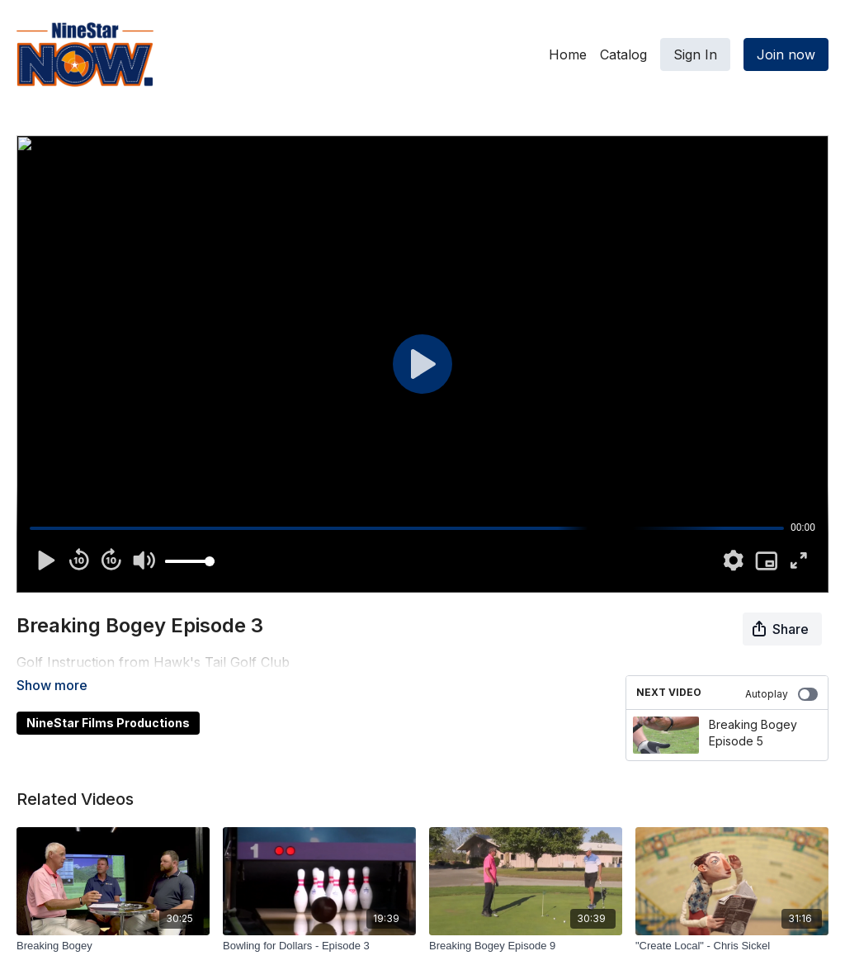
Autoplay (781, 694)
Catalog (623, 54)
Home (568, 54)
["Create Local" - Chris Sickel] (731, 946)
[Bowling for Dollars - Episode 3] (319, 946)
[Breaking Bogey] (113, 946)
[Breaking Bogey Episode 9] (525, 946)
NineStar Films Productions (108, 700)
